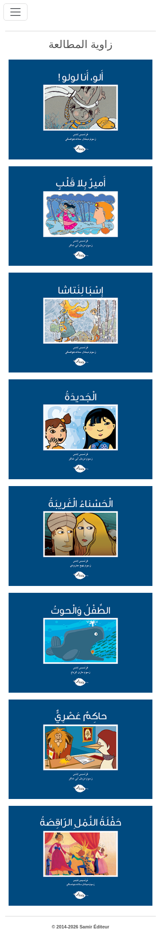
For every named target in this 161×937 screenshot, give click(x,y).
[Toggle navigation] (15, 12)
